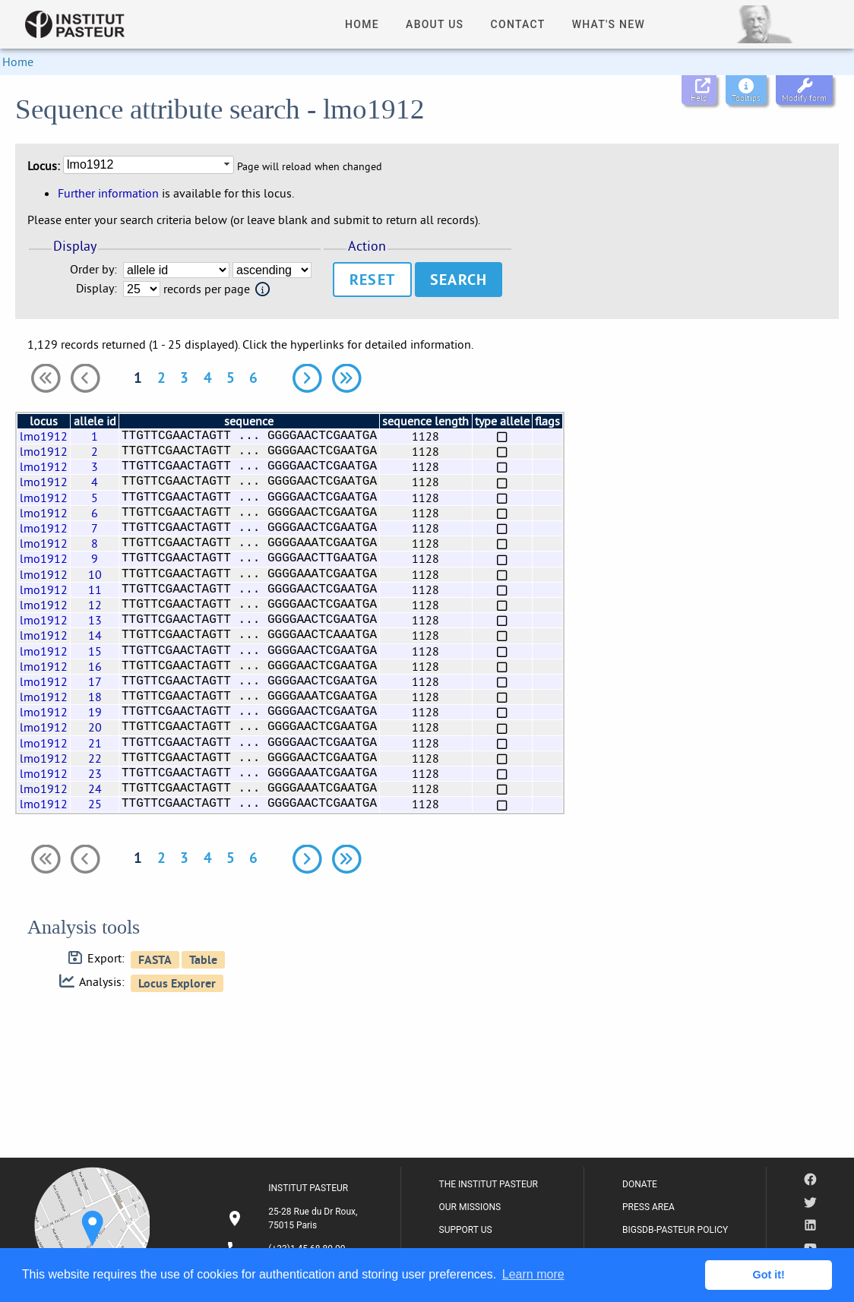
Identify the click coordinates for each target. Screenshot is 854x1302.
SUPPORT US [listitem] (465, 1230)
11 (95, 589)
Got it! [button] (769, 1275)
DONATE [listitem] (639, 1184)
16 (95, 666)
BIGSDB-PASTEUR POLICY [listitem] (675, 1230)
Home (17, 61)
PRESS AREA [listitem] (648, 1207)
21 (95, 743)
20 (95, 727)
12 (95, 604)
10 (95, 574)
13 (95, 619)
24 (95, 788)
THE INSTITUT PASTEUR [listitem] (488, 1184)
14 (95, 635)
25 (95, 803)
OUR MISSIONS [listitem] (470, 1207)
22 (95, 758)
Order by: (93, 269)
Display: (96, 288)
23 (95, 773)
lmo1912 (44, 436)
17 (95, 681)
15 (95, 651)
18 (95, 696)
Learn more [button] (533, 1274)
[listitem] (294, 1218)
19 (95, 711)
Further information (108, 193)
